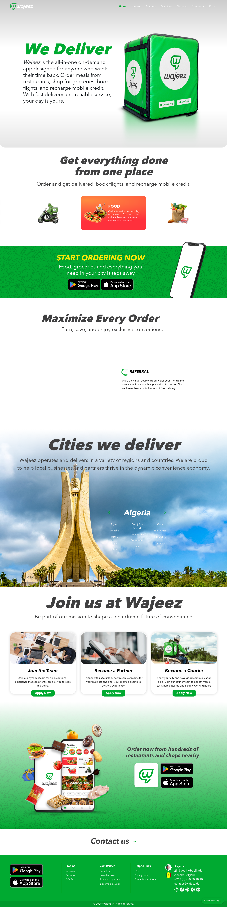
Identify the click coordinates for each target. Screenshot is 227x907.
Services (136, 6)
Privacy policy (142, 876)
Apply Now (43, 693)
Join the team (107, 876)
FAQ (137, 871)
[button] (109, 533)
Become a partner (110, 880)
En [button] (211, 6)
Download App (212, 900)
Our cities (166, 6)
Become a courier (110, 884)
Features (151, 6)
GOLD (69, 880)
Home (124, 6)
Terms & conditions (145, 880)
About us (182, 6)
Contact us (198, 6)
